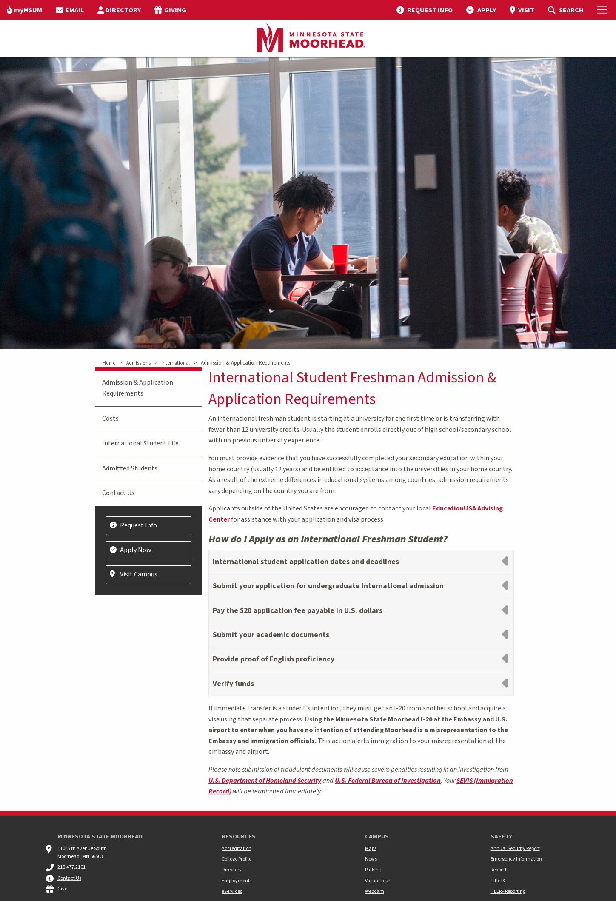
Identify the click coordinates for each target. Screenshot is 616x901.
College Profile (236, 859)
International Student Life (140, 443)
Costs (110, 418)
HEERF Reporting (508, 891)
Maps (370, 848)
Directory (232, 869)
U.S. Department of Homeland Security (264, 780)
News (371, 859)
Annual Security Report (515, 848)
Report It (499, 869)
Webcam (374, 891)
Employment (236, 880)
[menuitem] (24, 10)
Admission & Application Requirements (137, 388)
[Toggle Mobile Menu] (603, 10)
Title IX (498, 880)
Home (109, 363)
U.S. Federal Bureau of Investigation (388, 780)
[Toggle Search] (565, 10)
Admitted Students (129, 468)
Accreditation (236, 848)
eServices (232, 891)
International (175, 363)
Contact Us (118, 493)
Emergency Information (516, 859)
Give (62, 888)
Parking (373, 869)
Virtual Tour (377, 880)
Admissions (138, 363)
